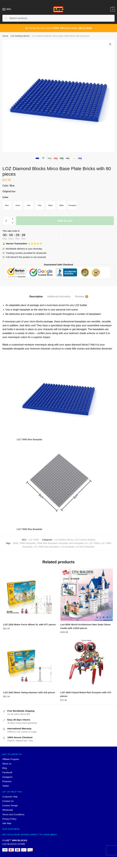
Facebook (7, 774)
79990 (15, 545)
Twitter (5, 787)
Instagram (7, 778)
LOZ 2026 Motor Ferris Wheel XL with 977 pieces (29, 626)
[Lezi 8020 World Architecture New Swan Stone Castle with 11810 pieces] (86, 596)
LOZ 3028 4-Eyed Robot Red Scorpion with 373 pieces (85, 696)
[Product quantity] (6, 222)
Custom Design (10, 807)
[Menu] (4, 9)
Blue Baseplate (76, 545)
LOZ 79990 (94, 545)
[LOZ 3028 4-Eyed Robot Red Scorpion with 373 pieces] (86, 664)
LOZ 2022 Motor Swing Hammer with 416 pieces (29, 694)
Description (36, 298)
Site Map (6, 825)
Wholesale (7, 811)
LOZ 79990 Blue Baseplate (46, 548)
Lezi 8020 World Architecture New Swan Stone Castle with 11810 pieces (85, 628)
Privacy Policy (9, 820)
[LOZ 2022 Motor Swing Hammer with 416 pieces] (29, 664)
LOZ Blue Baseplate (84, 548)
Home (5, 36)
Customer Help (10, 798)
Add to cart (65, 222)
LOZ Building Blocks (20, 36)
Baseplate (63, 545)
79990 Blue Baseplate (47, 545)
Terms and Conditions (13, 816)
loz (86, 545)
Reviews (79, 298)
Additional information (59, 298)
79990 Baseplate (27, 545)
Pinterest (6, 783)
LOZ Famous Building (84, 541)
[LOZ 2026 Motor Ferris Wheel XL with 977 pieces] (29, 596)
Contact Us (8, 802)
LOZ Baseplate (67, 548)
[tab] (36, 295)
